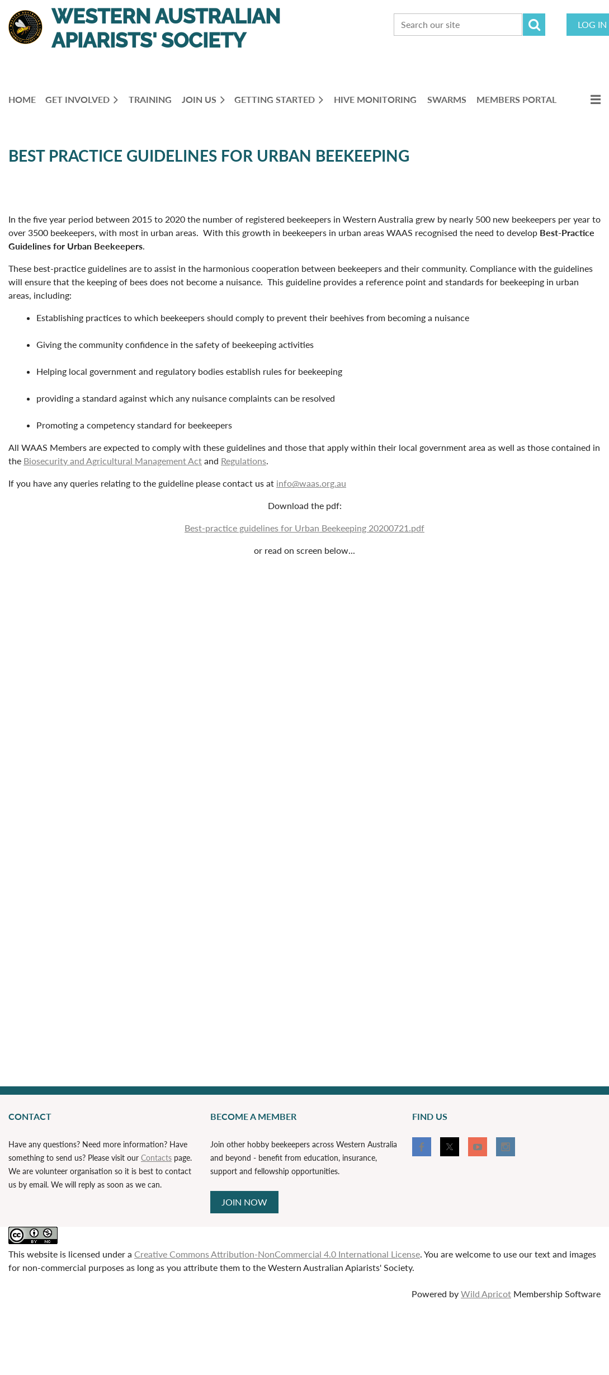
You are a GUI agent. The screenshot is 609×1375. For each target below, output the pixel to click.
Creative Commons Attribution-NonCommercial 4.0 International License (277, 1254)
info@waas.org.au (311, 483)
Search (534, 24)
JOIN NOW (244, 1202)
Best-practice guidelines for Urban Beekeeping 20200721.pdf (304, 527)
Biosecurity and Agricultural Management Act (112, 460)
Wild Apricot (486, 1293)
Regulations (243, 460)
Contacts (156, 1157)
